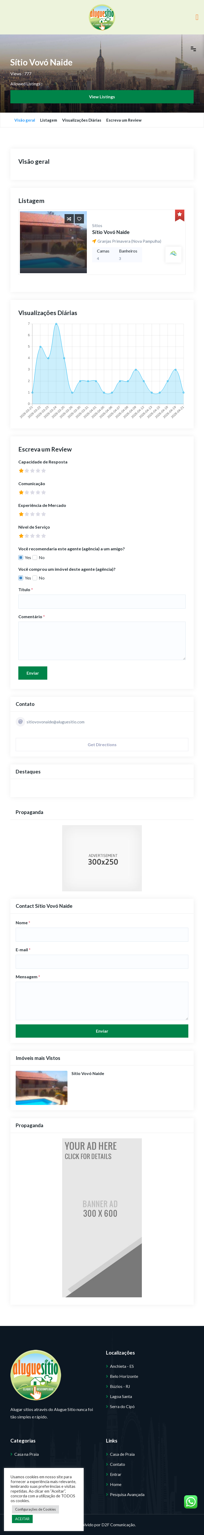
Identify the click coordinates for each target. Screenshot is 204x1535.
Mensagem (28, 976)
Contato (117, 1464)
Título (25, 589)
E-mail (23, 949)
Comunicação (31, 483)
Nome (23, 922)
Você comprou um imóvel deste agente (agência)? (67, 569)
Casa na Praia (26, 1454)
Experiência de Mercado (42, 505)
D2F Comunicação (118, 1524)
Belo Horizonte (124, 1376)
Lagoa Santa (121, 1396)
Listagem (48, 120)
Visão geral (24, 120)
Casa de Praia (122, 1454)
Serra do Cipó (122, 1406)
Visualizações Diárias (81, 120)
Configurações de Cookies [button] (35, 1509)
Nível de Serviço (34, 526)
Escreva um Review (124, 120)
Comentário (31, 616)
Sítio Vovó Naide (111, 232)
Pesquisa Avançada (127, 1494)
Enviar (33, 672)
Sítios (97, 225)
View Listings (102, 96)
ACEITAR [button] (22, 1519)
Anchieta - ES (122, 1366)
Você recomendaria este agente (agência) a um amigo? (71, 548)
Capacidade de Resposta (42, 461)
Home (115, 1484)
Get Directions (102, 744)
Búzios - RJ (120, 1386)
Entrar (115, 1474)
